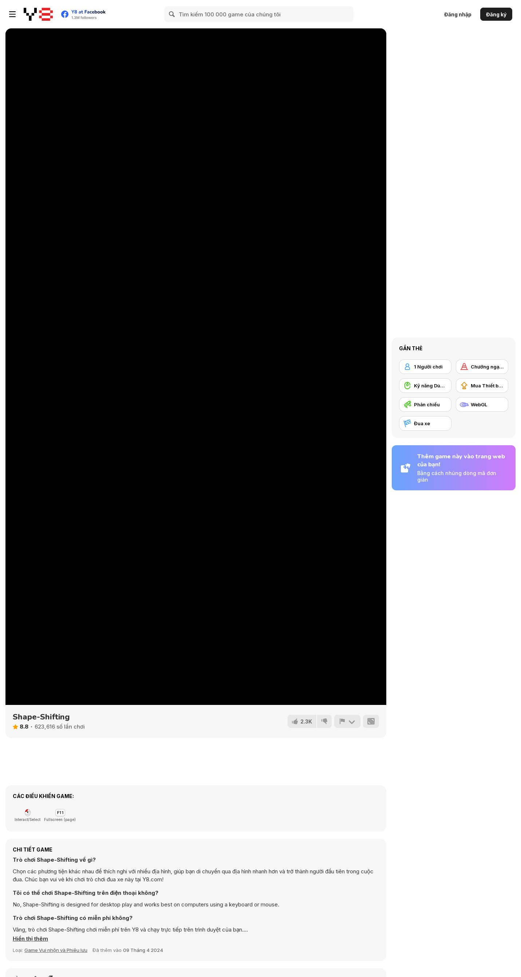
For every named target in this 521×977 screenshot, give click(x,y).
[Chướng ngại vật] (482, 366)
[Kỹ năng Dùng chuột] (425, 385)
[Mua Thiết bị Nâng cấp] (482, 385)
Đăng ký (496, 14)
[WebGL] (482, 404)
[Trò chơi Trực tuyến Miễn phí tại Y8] (38, 14)
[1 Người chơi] (425, 366)
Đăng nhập (457, 14)
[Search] (172, 14)
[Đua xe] (425, 423)
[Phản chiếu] (425, 404)
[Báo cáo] (347, 721)
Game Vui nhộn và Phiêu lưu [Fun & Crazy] (55, 950)
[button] (30, 939)
